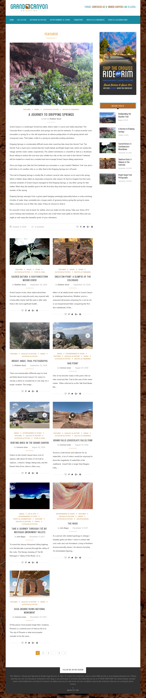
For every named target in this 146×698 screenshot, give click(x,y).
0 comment (38, 227)
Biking (59, 354)
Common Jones (65, 368)
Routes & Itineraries (96, 20)
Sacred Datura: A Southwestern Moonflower (29, 278)
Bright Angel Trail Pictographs (29, 361)
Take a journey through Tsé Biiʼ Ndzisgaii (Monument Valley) (30, 534)
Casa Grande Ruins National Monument (30, 614)
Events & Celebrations (118, 20)
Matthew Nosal (55, 119)
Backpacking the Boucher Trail (127, 115)
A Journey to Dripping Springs (51, 114)
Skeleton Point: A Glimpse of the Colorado (72, 278)
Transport (78, 20)
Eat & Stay (21, 20)
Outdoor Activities (38, 20)
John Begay (21, 541)
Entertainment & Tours (60, 20)
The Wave (73, 527)
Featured (27, 109)
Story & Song (39, 272)
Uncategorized (83, 523)
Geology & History (29, 354)
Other (37, 269)
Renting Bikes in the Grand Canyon (29, 443)
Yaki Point (73, 363)
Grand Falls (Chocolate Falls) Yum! (72, 442)
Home (12, 20)
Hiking (36, 109)
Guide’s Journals (17, 27)
